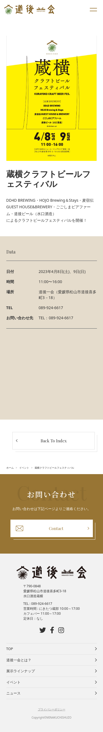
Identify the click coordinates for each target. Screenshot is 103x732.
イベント (13, 682)
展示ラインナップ (20, 670)
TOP (9, 648)
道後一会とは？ (18, 659)
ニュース (13, 693)
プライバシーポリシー (51, 709)
